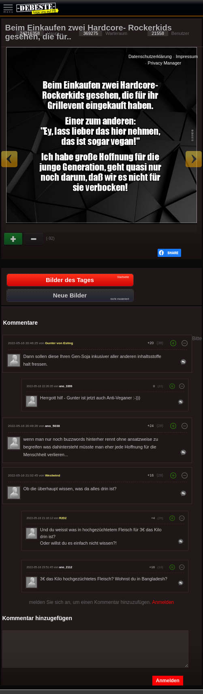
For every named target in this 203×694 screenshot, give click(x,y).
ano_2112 (65, 567)
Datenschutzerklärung (150, 56)
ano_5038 (52, 426)
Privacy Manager (165, 62)
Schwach (34, 239)
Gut (14, 239)
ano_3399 (65, 386)
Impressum (187, 56)
